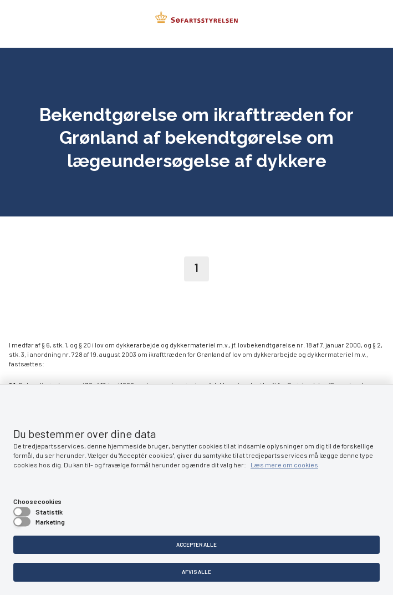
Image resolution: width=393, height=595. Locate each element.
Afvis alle (196, 571)
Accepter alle (196, 544)
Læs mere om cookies (284, 464)
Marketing (50, 522)
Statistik (49, 512)
